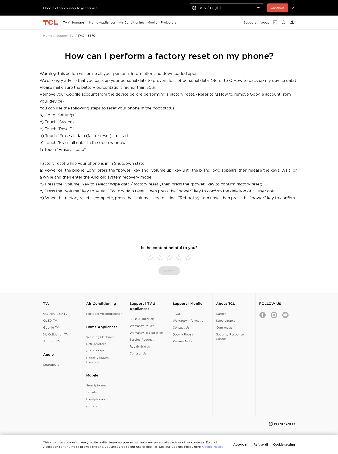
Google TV (51, 327)
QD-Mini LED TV (55, 314)
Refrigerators (96, 344)
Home (47, 36)
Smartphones (96, 385)
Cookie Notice (212, 447)
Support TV (65, 36)
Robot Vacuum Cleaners (97, 360)
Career (221, 314)
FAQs (177, 314)
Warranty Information (189, 321)
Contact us (224, 327)
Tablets (91, 392)
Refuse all (261, 444)
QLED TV (50, 321)
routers (91, 406)
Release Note (182, 341)
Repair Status (140, 346)
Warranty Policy (142, 326)
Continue (278, 8)
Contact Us (138, 353)
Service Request (142, 340)
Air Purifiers (95, 351)
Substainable (225, 321)
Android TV (52, 341)
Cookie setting (284, 444)
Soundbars (51, 365)
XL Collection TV (56, 334)
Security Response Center (230, 336)
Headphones (95, 399)
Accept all (240, 444)
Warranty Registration (146, 333)
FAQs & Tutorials (142, 319)
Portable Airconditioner (104, 314)
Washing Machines (100, 337)
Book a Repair (183, 334)
